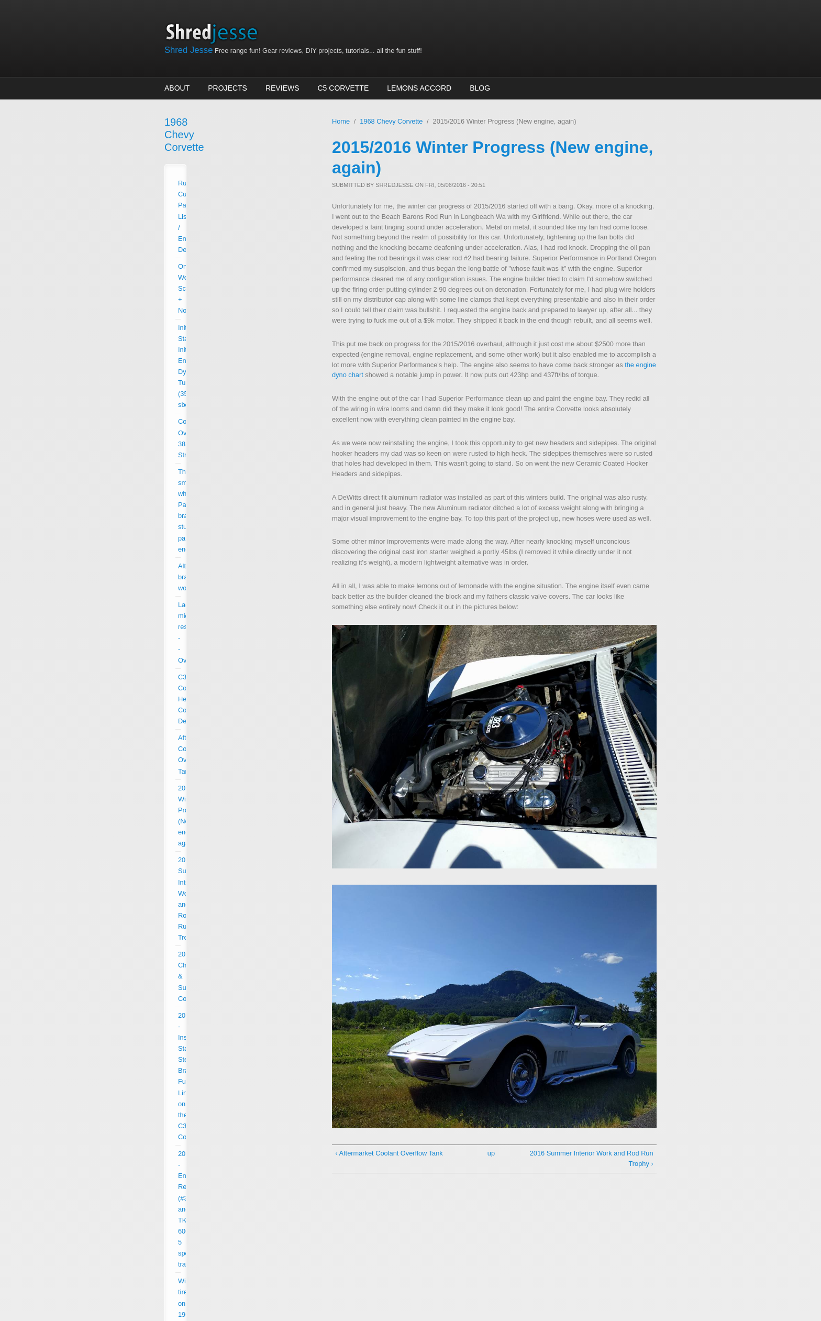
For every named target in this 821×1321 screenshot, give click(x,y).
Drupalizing (241, 1281)
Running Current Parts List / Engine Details (242, 158)
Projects (227, 88)
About (177, 88)
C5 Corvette (343, 88)
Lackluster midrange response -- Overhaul (240, 281)
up (491, 1153)
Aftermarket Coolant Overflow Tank (230, 314)
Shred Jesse (188, 50)
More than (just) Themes (333, 1281)
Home (341, 121)
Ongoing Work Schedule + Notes (227, 175)
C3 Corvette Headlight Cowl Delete (230, 298)
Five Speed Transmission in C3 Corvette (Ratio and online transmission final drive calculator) (238, 554)
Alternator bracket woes (213, 264)
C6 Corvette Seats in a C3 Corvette (230, 527)
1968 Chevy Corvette (213, 122)
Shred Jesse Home (215, 33)
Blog (480, 88)
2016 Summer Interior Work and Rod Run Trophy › (591, 1158)
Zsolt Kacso (430, 1281)
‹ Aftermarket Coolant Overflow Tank (388, 1153)
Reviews (282, 88)
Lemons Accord (419, 88)
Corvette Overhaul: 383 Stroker (224, 220)
